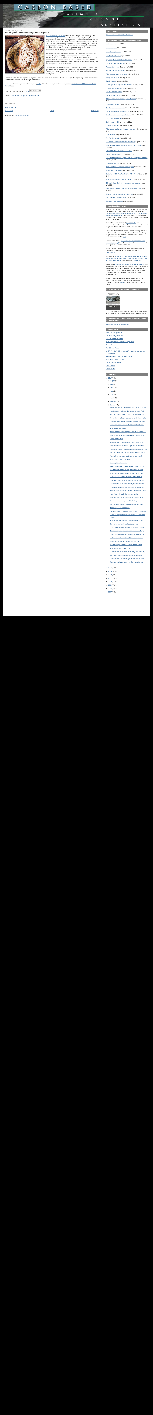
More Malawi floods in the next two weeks (124, 494)
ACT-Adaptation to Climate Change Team (120, 342)
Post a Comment (10, 107)
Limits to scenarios (112, 163)
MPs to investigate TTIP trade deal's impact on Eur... (127, 466)
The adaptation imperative (118, 463)
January (113, 405)
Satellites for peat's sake (118, 428)
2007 (110, 592)
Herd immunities (111, 48)
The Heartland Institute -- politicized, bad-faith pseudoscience (126, 158)
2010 (110, 581)
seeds (37, 95)
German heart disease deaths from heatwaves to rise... (128, 490)
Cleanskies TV (131, 223)
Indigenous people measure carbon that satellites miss (128, 449)
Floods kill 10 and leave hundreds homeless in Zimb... (128, 534)
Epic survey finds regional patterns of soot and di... (127, 480)
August (112, 381)
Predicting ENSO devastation (120, 508)
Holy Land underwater (113, 56)
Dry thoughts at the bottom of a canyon (119, 60)
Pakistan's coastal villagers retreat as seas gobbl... (127, 487)
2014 (110, 568)
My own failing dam (112, 125)
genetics (31, 95)
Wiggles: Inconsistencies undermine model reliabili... (127, 435)
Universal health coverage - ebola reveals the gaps (127, 562)
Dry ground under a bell (114, 118)
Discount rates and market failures (117, 111)
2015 (110, 378)
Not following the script (113, 52)
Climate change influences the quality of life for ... (126, 442)
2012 (110, 575)
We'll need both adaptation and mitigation (120, 167)
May (111, 391)
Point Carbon (110, 366)
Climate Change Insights (114, 336)
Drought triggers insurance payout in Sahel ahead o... (128, 452)
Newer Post (9, 111)
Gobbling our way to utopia (115, 88)
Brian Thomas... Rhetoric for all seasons (119, 35)
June (112, 387)
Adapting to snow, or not (114, 154)
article (122, 282)
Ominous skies (111, 134)
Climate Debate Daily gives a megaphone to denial (123, 183)
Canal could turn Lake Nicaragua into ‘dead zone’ (126, 470)
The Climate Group (112, 348)
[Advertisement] (114, 603)
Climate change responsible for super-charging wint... (128, 421)
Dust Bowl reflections (113, 104)
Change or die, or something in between (119, 194)
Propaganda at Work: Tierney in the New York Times (123, 188)
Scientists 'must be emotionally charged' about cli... (127, 497)
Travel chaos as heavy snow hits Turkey (123, 501)
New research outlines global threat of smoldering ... (127, 473)
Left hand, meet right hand (115, 63)
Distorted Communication (114, 201)
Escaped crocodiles (112, 77)
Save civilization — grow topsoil (120, 548)
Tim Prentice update (112, 138)
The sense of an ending (114, 95)
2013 (110, 571)
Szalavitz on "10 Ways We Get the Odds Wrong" (122, 174)
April (112, 394)
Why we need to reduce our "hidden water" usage (126, 520)
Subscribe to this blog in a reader (117, 324)
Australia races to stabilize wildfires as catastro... (126, 538)
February (113, 401)
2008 (110, 588)
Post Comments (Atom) (22, 115)
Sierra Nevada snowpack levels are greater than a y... (128, 552)
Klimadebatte (110, 345)
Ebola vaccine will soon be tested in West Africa (126, 477)
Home (52, 111)
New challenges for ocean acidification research (126, 545)
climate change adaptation (19, 95)
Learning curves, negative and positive (119, 84)
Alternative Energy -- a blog (115, 359)
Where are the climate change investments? (121, 99)
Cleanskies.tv (110, 252)
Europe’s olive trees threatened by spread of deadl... (127, 484)
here (124, 237)
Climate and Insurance (113, 362)
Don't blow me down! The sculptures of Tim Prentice (123, 145)
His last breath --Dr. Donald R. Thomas (119, 151)
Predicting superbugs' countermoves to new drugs (127, 531)
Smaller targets (111, 81)
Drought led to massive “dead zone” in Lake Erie (126, 504)
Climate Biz (137, 260)
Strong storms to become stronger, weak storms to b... (128, 418)
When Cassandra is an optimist (116, 74)
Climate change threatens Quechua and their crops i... (128, 559)
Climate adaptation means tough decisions (124, 541)
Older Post (95, 111)
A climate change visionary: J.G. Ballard (119, 179)
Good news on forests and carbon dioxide (124, 524)
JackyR (39, 84)
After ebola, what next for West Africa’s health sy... (127, 425)
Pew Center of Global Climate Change (119, 356)
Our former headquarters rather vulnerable (120, 142)
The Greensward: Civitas (114, 339)
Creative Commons (76, 84)
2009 (110, 585)
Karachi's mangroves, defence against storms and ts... (128, 527)
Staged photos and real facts (115, 70)
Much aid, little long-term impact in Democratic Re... (127, 414)
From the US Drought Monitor (120, 459)
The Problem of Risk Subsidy (116, 198)
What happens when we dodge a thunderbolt (121, 129)
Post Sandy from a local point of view (118, 115)
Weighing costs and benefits (115, 108)
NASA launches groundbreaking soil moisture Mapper (128, 407)
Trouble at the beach (113, 67)
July (111, 384)
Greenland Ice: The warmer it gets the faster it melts (127, 446)
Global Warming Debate (114, 332)
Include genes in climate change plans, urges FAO (127, 411)
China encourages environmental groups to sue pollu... (128, 511)
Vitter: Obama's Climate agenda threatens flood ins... (128, 432)
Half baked (109, 44)
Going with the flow (116, 439)
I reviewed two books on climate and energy (129, 264)
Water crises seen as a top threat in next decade (126, 456)
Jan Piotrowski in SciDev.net (55, 36)
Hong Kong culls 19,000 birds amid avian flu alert (126, 555)
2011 (110, 578)
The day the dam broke (114, 92)
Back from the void (112, 122)
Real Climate (110, 369)
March (112, 398)
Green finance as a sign (114, 170)
